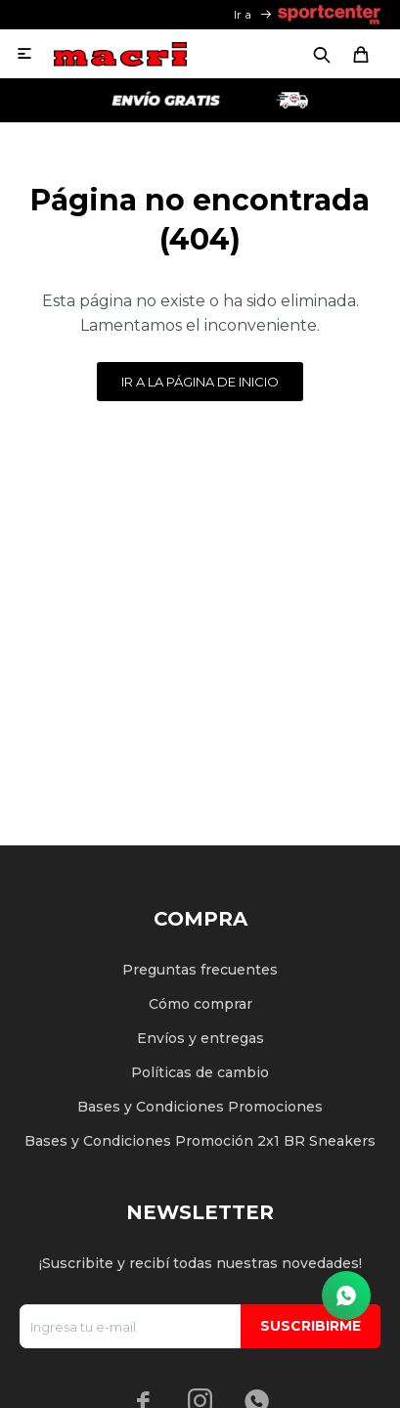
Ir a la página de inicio (200, 381)
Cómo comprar (200, 1004)
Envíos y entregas (200, 1038)
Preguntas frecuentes (200, 969)
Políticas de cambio (200, 1072)
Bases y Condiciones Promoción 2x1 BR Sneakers (200, 1141)
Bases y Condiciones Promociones (200, 1106)
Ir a (242, 14)
